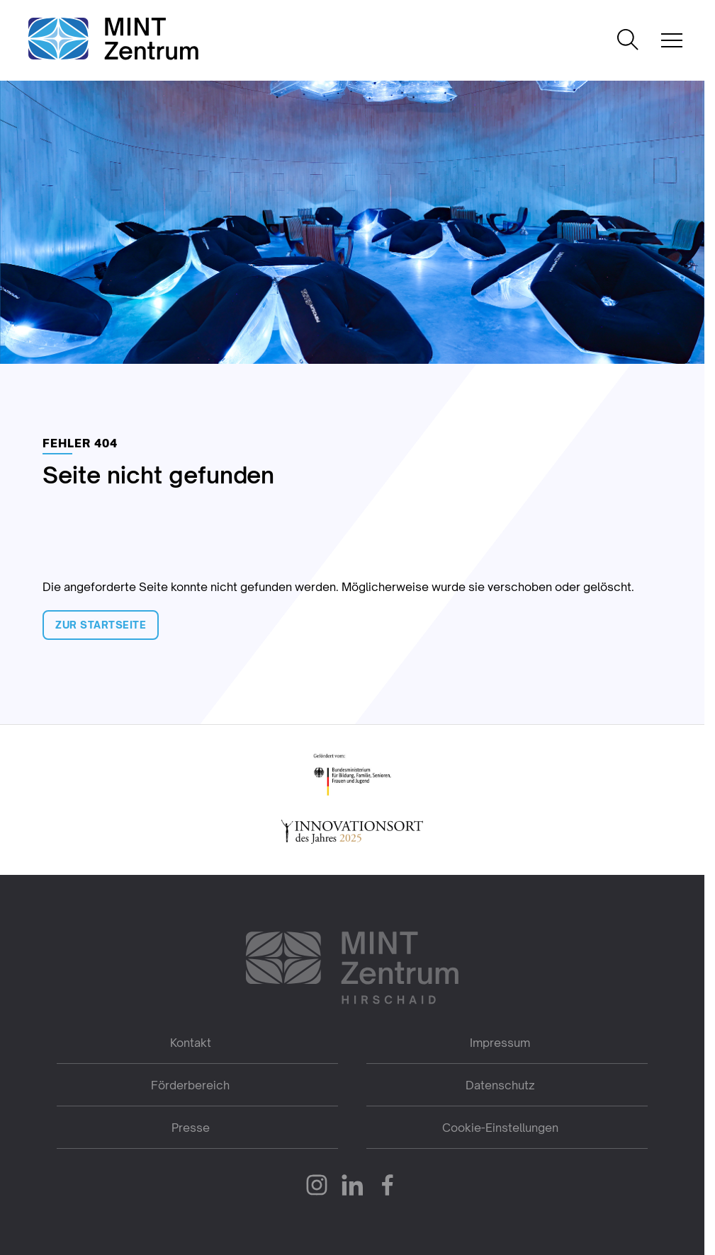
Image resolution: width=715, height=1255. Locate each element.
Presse (190, 1128)
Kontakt (190, 1043)
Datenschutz (500, 1085)
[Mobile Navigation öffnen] (672, 40)
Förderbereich (190, 1085)
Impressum (500, 1043)
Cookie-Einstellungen (500, 1128)
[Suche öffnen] (628, 40)
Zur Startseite (100, 625)
